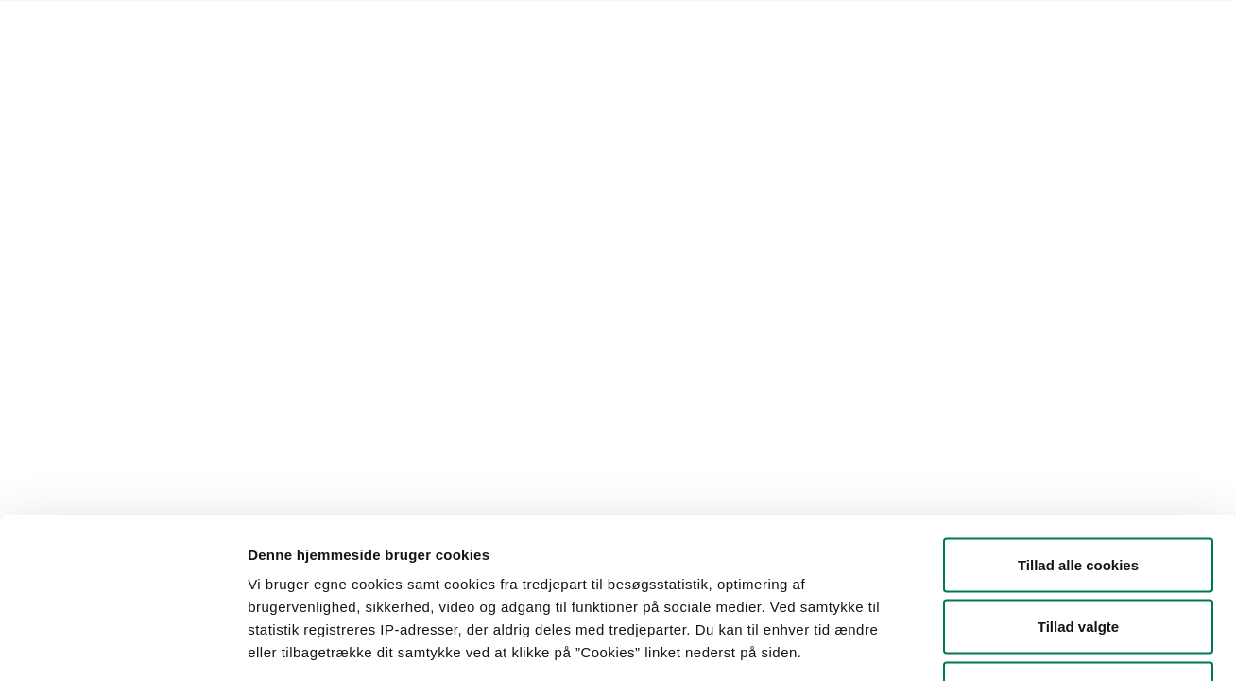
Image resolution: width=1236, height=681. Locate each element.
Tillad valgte (1078, 495)
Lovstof (213, 24)
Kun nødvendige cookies (1078, 557)
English (617, 24)
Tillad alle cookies (1078, 433)
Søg (695, 212)
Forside (149, 24)
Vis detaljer (982, 644)
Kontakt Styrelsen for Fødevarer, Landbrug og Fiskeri (415, 24)
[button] (227, 212)
